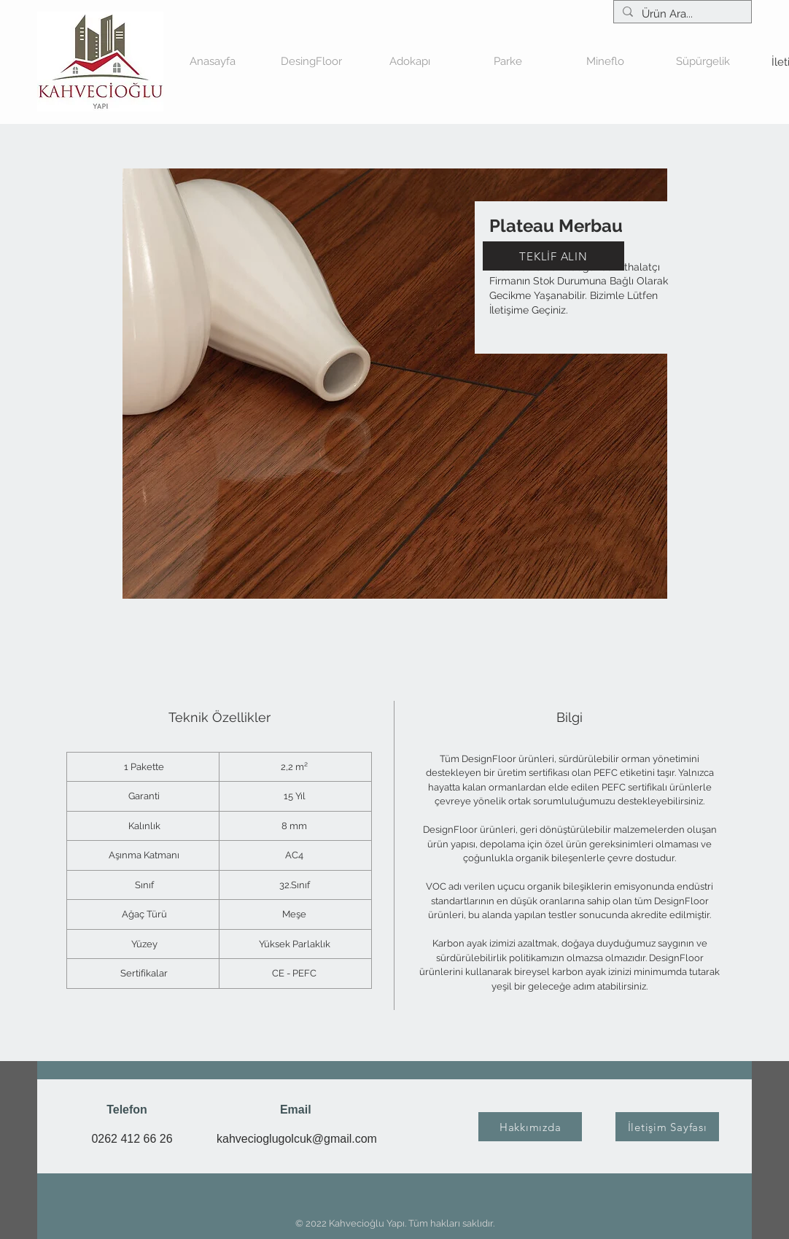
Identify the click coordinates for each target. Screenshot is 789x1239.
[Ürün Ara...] (681, 14)
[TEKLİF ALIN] (553, 256)
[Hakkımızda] (530, 1126)
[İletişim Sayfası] (667, 1126)
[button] (409, 61)
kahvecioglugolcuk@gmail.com (297, 1139)
